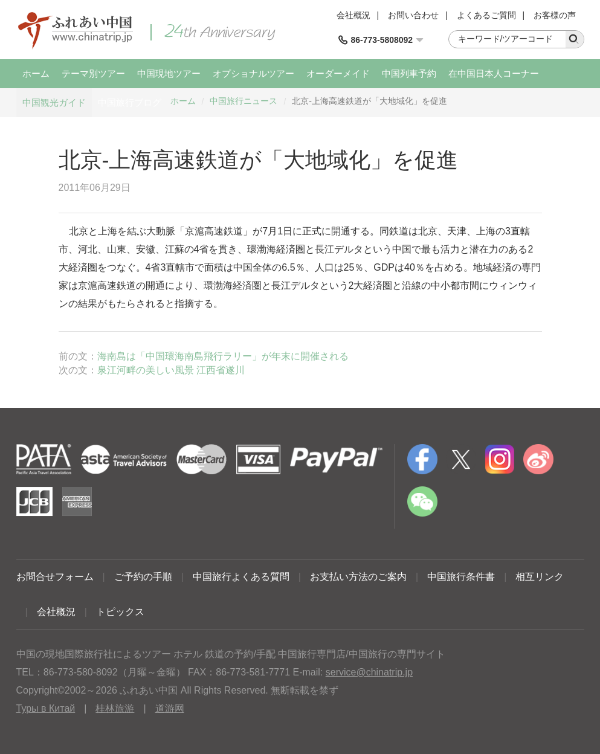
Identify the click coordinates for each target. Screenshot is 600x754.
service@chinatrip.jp (369, 672)
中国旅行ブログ (129, 102)
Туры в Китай (46, 708)
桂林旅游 (114, 708)
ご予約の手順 (143, 577)
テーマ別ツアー (93, 73)
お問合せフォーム (55, 577)
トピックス (120, 612)
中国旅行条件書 (461, 577)
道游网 (169, 708)
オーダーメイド (338, 73)
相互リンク (539, 577)
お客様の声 (555, 15)
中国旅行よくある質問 (241, 577)
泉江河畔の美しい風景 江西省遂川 (171, 370)
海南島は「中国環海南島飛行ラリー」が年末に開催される (223, 356)
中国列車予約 (409, 73)
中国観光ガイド (54, 102)
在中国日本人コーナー (493, 73)
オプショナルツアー (253, 73)
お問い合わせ (413, 15)
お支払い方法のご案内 (358, 577)
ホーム (36, 73)
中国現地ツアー (169, 73)
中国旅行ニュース (243, 101)
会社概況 (353, 15)
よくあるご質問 (486, 15)
